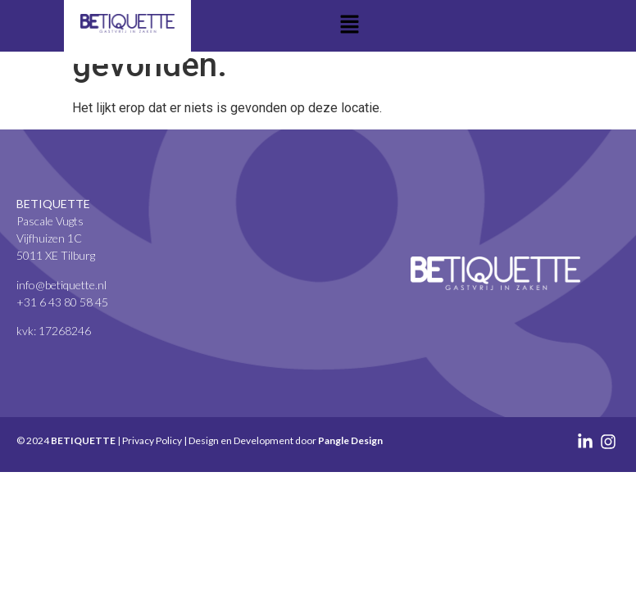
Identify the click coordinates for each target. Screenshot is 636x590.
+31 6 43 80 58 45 (62, 302)
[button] (350, 25)
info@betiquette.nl (61, 285)
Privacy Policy (152, 440)
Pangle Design (350, 440)
